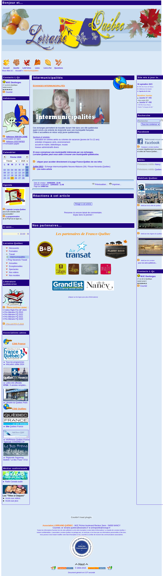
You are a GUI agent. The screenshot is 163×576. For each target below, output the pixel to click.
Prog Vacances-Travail (17, 260)
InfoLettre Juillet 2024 (15, 364)
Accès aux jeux (11, 501)
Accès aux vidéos (12, 498)
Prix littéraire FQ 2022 (13, 314)
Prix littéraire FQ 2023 (13, 312)
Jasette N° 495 (145, 98)
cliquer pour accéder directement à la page (56, 162)
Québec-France (14, 426)
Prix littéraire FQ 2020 (13, 319)
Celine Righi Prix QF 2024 (15, 310)
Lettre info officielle (14, 383)
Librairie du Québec (14, 403)
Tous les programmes (15, 362)
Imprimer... (115, 184)
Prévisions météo (145, 164)
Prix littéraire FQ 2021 (13, 317)
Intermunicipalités (17, 257)
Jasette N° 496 (145, 102)
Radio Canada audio (14, 482)
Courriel (9, 92)
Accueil (18, 71)
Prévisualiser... (100, 184)
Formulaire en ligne (12, 139)
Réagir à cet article (83, 204)
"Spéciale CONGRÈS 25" (14, 442)
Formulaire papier (11, 144)
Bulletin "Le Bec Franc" (13, 460)
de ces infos (96, 162)
